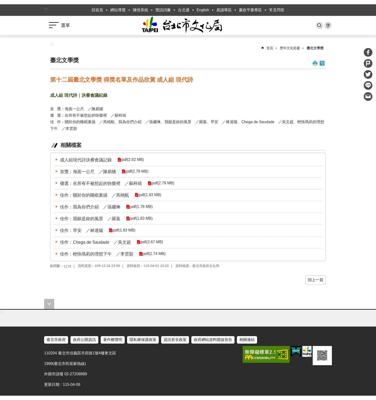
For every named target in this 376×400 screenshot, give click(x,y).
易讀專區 (224, 10)
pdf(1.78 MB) (141, 207)
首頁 (269, 48)
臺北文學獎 (315, 48)
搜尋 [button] (319, 25)
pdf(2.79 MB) (137, 172)
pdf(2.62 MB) (132, 160)
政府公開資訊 (84, 340)
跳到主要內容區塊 (2, 2)
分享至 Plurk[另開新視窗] (368, 63)
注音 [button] (322, 63)
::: (45, 9)
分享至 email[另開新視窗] (368, 96)
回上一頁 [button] (315, 280)
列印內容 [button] (315, 63)
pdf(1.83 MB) (150, 195)
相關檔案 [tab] (71, 145)
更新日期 (51, 384)
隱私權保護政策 (142, 340)
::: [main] (51, 44)
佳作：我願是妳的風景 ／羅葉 (90, 218)
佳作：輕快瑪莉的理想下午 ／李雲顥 (96, 254)
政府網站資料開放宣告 (213, 340)
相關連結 (247, 340)
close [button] (49, 304)
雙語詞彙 (163, 10)
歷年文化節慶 (290, 48)
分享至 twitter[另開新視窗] (368, 74)
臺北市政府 (56, 340)
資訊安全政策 (175, 340)
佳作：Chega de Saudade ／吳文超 (95, 242)
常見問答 (276, 10)
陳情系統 (140, 10)
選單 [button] (65, 25)
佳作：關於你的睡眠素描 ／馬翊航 (94, 195)
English (203, 10)
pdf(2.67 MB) (152, 242)
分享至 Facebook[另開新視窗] (368, 52)
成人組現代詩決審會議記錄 (86, 160)
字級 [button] (328, 25)
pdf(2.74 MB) (154, 254)
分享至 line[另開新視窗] (368, 85)
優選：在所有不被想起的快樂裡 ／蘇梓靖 (101, 183)
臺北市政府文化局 (188, 25)
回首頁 (97, 10)
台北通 (183, 10)
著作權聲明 (112, 340)
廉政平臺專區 (250, 10)
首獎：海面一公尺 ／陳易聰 (88, 171)
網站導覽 (118, 10)
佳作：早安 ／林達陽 (81, 230)
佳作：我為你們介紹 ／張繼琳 (90, 207)
